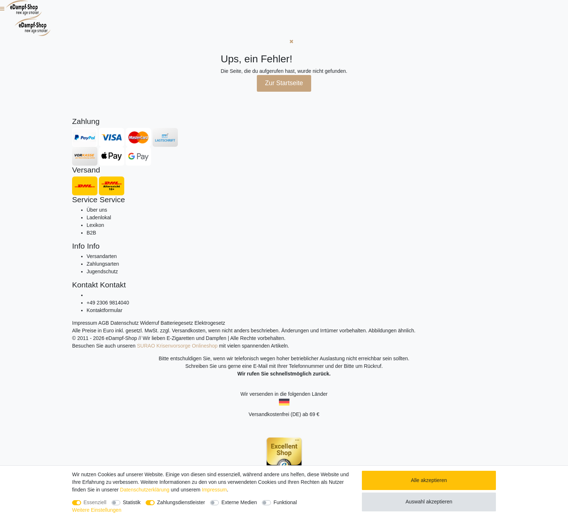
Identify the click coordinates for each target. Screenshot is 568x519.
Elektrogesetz (210, 323)
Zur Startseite (284, 83)
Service (84, 199)
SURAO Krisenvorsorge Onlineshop (177, 346)
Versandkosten (188, 330)
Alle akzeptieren (429, 480)
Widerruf (149, 323)
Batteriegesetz (176, 323)
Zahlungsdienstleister (181, 502)
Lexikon (95, 225)
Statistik (132, 502)
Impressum (84, 323)
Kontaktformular (104, 310)
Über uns (97, 210)
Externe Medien (239, 502)
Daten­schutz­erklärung (144, 490)
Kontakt (85, 285)
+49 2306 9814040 (108, 303)
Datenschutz (124, 323)
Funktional (285, 502)
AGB (103, 323)
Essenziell (95, 502)
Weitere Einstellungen (96, 510)
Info (78, 246)
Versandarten (102, 256)
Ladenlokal (99, 217)
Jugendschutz (102, 271)
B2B (91, 233)
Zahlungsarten (103, 264)
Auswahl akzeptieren (428, 502)
